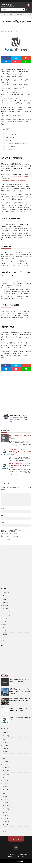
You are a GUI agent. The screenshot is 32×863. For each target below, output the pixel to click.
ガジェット (5, 605)
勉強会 (4, 624)
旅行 (4, 627)
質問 (4, 637)
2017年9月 (5, 777)
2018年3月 (5, 764)
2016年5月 (5, 799)
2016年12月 (6, 786)
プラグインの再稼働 (9, 146)
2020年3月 (5, 748)
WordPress (16, 31)
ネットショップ (6, 612)
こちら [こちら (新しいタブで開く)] (11, 76)
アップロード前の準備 (9, 134)
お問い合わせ (11, 856)
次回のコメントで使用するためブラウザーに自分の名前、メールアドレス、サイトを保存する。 (16, 531)
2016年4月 (5, 802)
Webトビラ (6, 4)
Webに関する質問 (22, 854)
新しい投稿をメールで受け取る (10, 536)
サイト (2, 522)
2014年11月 (6, 818)
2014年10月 (6, 821)
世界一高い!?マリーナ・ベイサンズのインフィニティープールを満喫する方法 (20, 691)
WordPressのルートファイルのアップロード (14, 143)
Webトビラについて (10, 854)
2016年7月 (5, 793)
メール (3, 515)
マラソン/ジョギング (8, 618)
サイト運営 (5, 608)
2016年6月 (5, 796)
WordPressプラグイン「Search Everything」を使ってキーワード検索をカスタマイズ (20, 451)
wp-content (7, 140)
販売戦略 (5, 634)
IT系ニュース (6, 592)
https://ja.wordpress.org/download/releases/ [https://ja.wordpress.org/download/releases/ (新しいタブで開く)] (13, 180)
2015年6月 (5, 812)
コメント (3, 492)
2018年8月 (5, 755)
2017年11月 (6, 771)
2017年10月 (6, 774)
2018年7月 (5, 758)
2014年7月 (5, 831)
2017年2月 (5, 780)
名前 (2, 508)
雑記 (4, 640)
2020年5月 (5, 742)
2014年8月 (5, 828)
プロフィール (20, 856)
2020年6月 (5, 739)
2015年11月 (6, 806)
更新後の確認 (7, 149)
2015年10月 (6, 809)
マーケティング (6, 615)
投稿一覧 (24, 415)
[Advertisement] (16, 390)
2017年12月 (6, 767)
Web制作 (11, 31)
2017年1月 (5, 783)
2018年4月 (5, 761)
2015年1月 (5, 815)
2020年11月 (6, 736)
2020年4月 (5, 745)
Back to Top (16, 839)
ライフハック (6, 621)
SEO (4, 596)
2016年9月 (5, 790)
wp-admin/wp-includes (9, 137)
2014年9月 (5, 825)
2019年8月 (5, 751)
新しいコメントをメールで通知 (10, 533)
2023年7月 (5, 732)
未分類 (4, 631)
